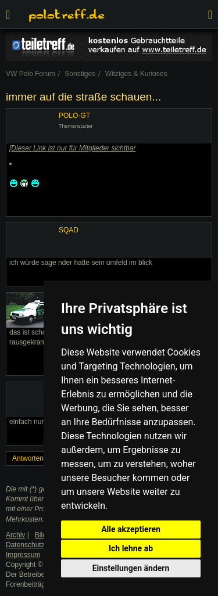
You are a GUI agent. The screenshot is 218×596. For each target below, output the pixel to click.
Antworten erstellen (42, 458)
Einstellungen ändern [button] (131, 568)
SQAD (68, 230)
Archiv (15, 535)
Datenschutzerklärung (40, 545)
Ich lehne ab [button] (131, 548)
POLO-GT (74, 116)
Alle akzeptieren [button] (130, 529)
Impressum (23, 555)
